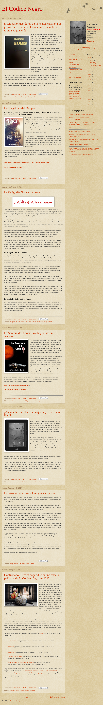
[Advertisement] (81, 170)
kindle (28, 482)
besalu (16, 563)
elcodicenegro (16, 94)
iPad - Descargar (74, 93)
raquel (50, 321)
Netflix (41, 633)
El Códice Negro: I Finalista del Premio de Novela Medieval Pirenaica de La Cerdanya (83, 123)
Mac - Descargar (74, 97)
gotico (26, 321)
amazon (12, 482)
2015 (90, 96)
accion (12, 401)
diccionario (13, 97)
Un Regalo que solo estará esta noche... (80, 131)
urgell (27, 563)
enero (92, 60)
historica (12, 690)
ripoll (23, 563)
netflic (17, 690)
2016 (90, 93)
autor (11, 181)
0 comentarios (32, 94)
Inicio (26, 697)
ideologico (20, 97)
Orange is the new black (15, 656)
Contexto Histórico (74, 64)
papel (33, 97)
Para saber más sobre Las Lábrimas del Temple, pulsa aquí (26, 163)
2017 (90, 91)
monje (45, 321)
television (32, 690)
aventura (17, 401)
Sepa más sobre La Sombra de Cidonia (16, 385)
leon (30, 321)
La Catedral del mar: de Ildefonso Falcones (20, 662)
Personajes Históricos (75, 57)
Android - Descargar (75, 95)
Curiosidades (72, 67)
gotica (22, 321)
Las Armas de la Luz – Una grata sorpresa (29, 493)
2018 (90, 88)
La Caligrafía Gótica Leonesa (22, 192)
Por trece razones (13, 640)
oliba (20, 563)
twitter (39, 482)
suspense (40, 401)
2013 (90, 102)
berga (12, 563)
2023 (90, 74)
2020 (90, 82)
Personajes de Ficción (75, 59)
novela (16, 181)
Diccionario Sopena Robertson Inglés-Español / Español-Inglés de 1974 (82, 135)
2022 (90, 77)
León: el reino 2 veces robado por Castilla (81, 114)
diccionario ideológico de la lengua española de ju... (95, 65)
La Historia (72, 54)
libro (29, 97)
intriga (27, 401)
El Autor (71, 72)
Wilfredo (32, 563)
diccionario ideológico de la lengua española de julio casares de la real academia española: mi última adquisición (32, 27)
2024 (90, 71)
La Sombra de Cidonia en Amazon (15, 389)
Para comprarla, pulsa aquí (14, 167)
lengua (26, 97)
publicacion (34, 482)
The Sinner (11, 646)
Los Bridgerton (12, 652)
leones (34, 321)
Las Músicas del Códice (75, 69)
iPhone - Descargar (74, 91)
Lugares (71, 62)
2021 (90, 79)
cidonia (22, 401)
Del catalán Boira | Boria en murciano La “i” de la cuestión (79, 118)
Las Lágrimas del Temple (19, 108)
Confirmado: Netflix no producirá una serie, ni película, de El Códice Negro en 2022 (32, 576)
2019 (90, 85)
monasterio (40, 321)
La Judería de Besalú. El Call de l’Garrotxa (81, 155)
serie (21, 690)
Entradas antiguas (57, 697)
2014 (90, 99)
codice (18, 321)
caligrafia (12, 321)
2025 (90, 58)
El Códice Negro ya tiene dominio (78, 144)
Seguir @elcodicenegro (75, 77)
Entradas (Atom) (15, 701)
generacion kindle (21, 482)
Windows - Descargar (75, 98)
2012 (90, 104)
